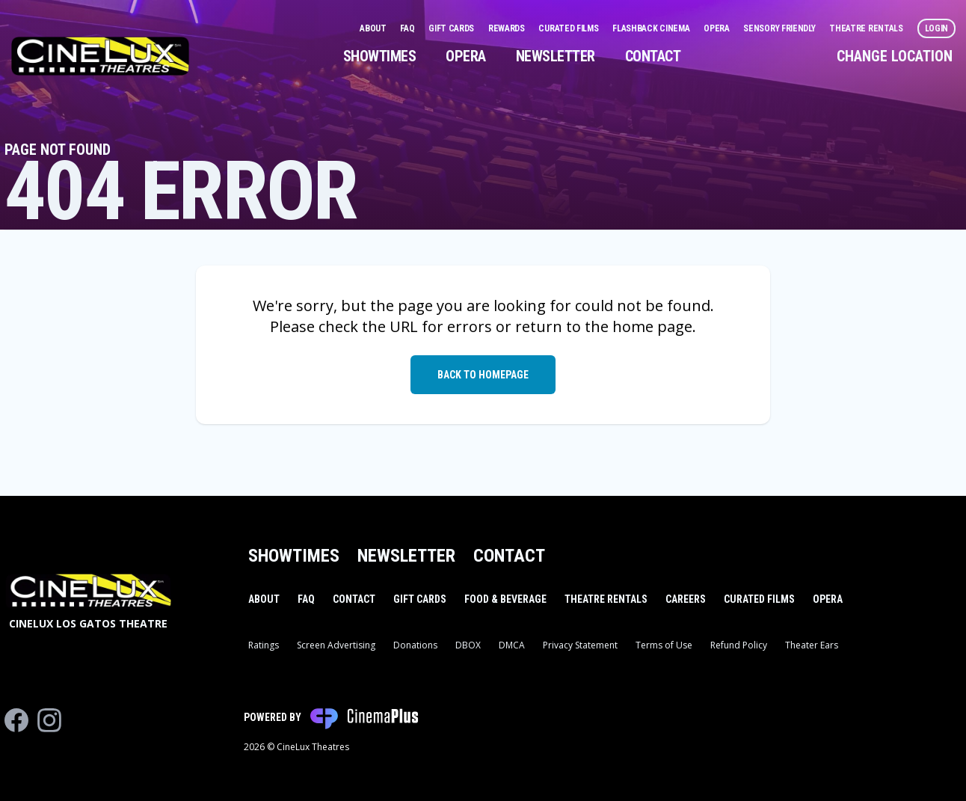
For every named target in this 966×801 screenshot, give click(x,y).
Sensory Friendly (780, 28)
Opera (717, 28)
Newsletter (555, 56)
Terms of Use (664, 645)
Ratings (263, 645)
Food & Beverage (505, 599)
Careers (685, 599)
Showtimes (379, 56)
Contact (653, 56)
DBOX (468, 645)
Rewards (507, 28)
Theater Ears (811, 645)
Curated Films (569, 28)
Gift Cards (452, 28)
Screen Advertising (336, 645)
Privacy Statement (580, 645)
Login (937, 28)
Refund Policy (738, 645)
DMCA (512, 645)
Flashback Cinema (652, 28)
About (374, 28)
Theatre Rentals (867, 28)
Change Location (895, 56)
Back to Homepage (483, 375)
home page (652, 326)
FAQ (408, 28)
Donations (415, 645)
